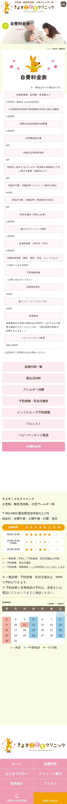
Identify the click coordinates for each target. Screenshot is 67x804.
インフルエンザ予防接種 (33, 412)
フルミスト (33, 423)
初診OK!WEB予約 (16, 800)
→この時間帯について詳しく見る (47, 567)
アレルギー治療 (33, 389)
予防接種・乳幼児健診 (33, 401)
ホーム (49, 48)
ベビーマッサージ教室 (34, 435)
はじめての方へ (16, 773)
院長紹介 (16, 783)
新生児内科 (33, 378)
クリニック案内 (50, 773)
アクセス (50, 783)
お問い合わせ (50, 800)
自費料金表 (33, 446)
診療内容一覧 (33, 366)
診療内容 (55, 48)
